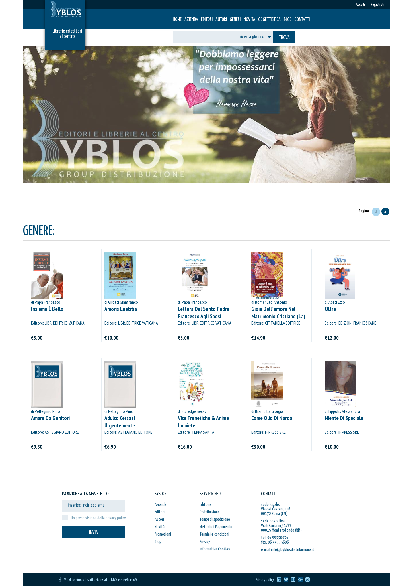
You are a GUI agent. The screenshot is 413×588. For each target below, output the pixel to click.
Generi (235, 19)
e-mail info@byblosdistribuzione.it (287, 550)
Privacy (205, 542)
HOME (177, 19)
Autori (221, 19)
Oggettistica (269, 19)
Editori (207, 19)
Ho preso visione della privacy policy (98, 518)
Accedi (360, 5)
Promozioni (163, 534)
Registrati (377, 5)
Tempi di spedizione (215, 519)
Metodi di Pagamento (216, 527)
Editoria (205, 504)
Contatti (302, 19)
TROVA (284, 37)
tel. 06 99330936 (274, 538)
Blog (288, 19)
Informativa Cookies (215, 549)
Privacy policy (265, 580)
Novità (249, 19)
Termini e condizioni (214, 534)
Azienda (191, 19)
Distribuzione (210, 512)
